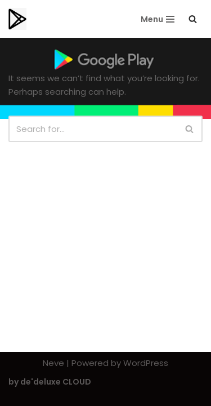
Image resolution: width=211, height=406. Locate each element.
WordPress (145, 363)
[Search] (192, 19)
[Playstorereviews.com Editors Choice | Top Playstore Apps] (17, 19)
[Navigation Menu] (157, 19)
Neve (53, 363)
